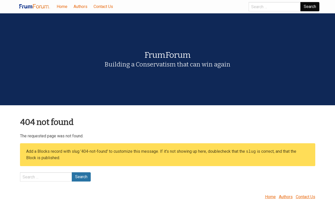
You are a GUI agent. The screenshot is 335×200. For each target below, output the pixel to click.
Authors (80, 6)
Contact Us (103, 6)
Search (310, 6)
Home (62, 6)
